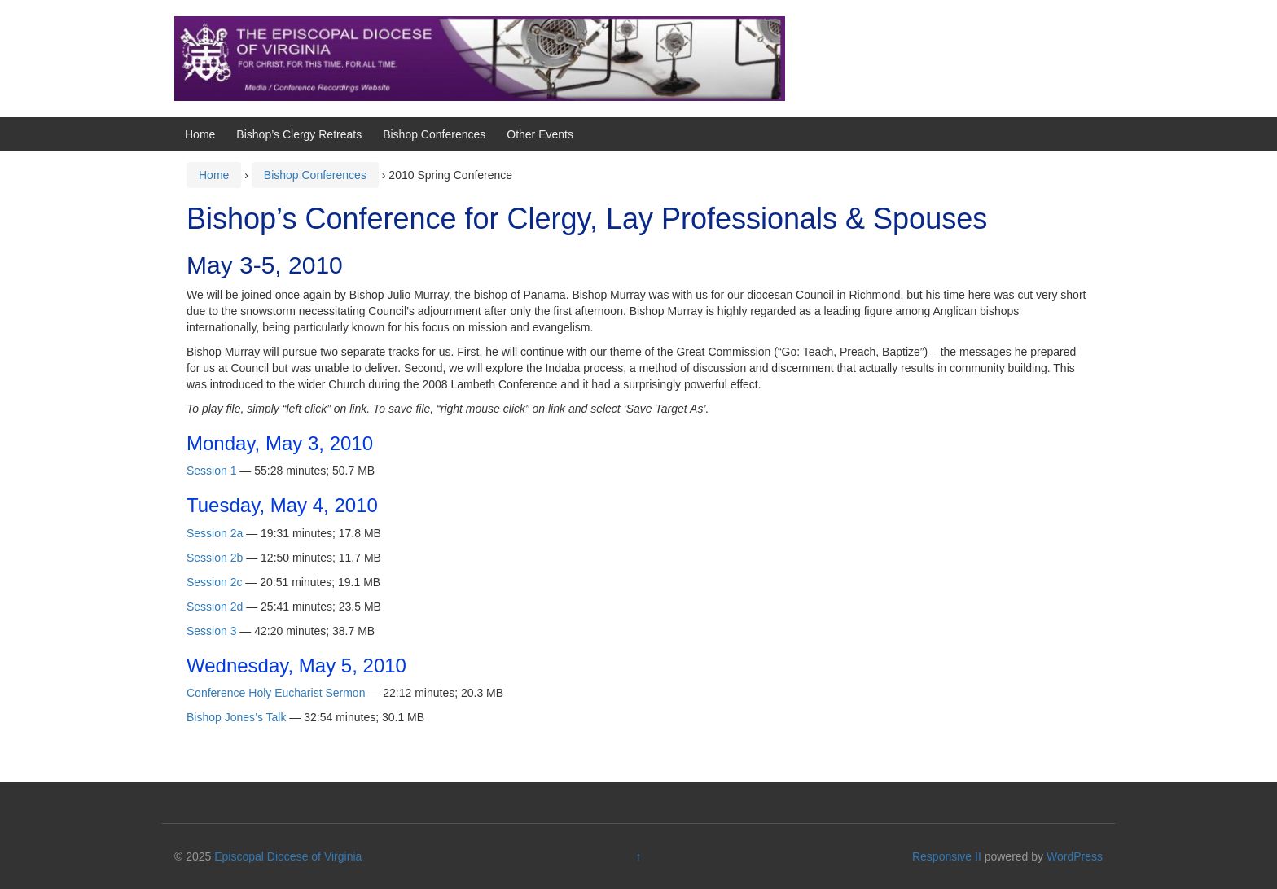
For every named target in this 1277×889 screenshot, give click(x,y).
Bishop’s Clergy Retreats (299, 134)
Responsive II (946, 856)
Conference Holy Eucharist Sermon (276, 692)
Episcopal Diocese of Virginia (288, 856)
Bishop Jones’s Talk (236, 717)
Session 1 (211, 470)
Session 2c (214, 582)
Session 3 (211, 630)
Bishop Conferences (434, 134)
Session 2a (215, 533)
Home (200, 134)
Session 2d (215, 606)
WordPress (1075, 856)
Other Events (540, 134)
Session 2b (215, 557)
